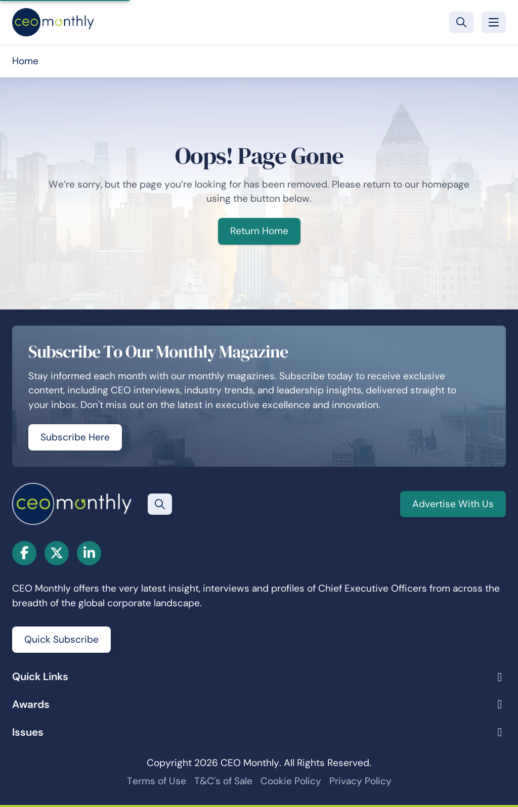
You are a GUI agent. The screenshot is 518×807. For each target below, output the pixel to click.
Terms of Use (156, 781)
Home (25, 61)
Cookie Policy (291, 781)
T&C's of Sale (223, 781)
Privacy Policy (360, 781)
